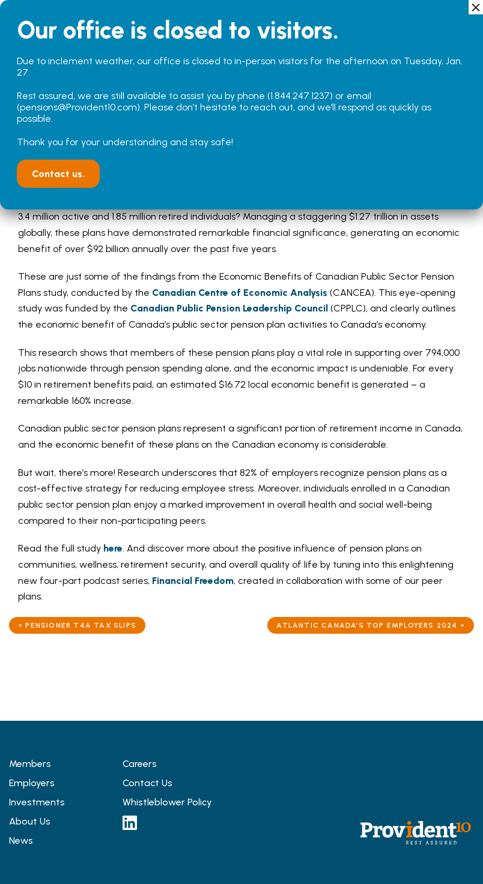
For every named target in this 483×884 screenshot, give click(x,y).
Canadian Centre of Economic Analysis (239, 292)
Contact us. (58, 173)
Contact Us (147, 783)
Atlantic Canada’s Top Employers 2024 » (370, 625)
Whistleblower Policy (167, 802)
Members (30, 763)
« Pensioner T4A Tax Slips (77, 625)
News (21, 840)
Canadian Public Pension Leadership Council (229, 308)
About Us (29, 821)
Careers (140, 763)
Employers (32, 783)
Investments (37, 802)
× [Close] (475, 7)
